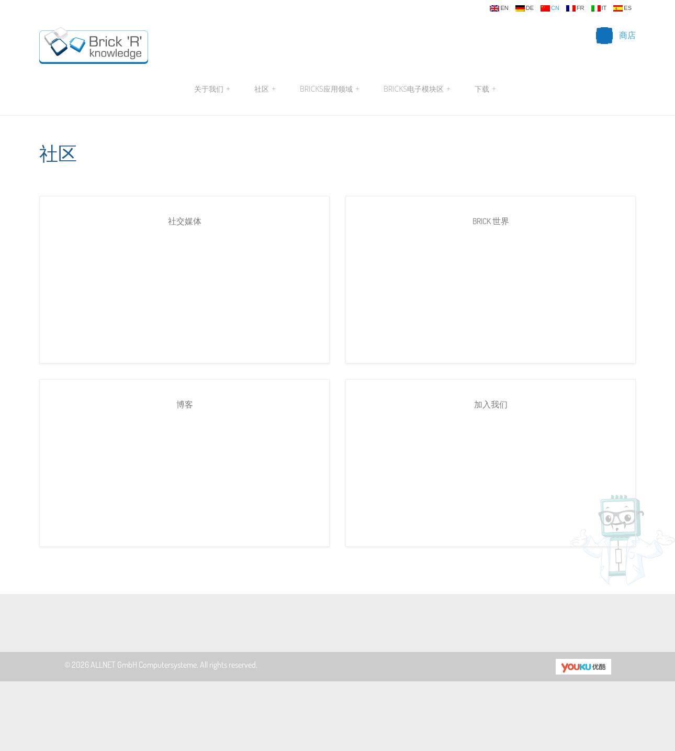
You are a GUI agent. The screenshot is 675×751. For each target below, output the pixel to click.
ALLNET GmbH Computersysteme (144, 664)
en (499, 8)
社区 (265, 89)
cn (550, 8)
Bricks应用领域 (329, 89)
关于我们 (212, 89)
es (622, 8)
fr (575, 8)
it (599, 8)
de (524, 8)
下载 (484, 89)
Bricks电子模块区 (417, 89)
